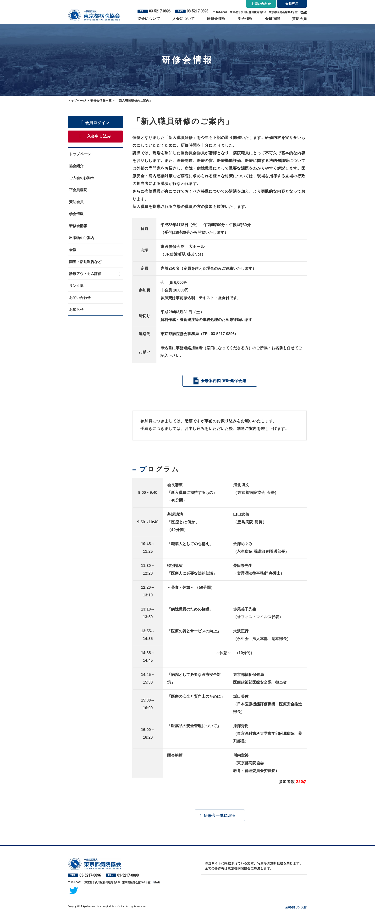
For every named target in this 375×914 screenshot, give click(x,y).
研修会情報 (216, 19)
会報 (72, 250)
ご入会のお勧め (81, 178)
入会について (183, 19)
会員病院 (272, 19)
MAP (304, 12)
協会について (149, 19)
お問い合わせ (80, 298)
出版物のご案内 (81, 238)
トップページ (77, 100)
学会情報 (245, 19)
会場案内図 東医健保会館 (223, 381)
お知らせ (76, 310)
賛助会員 (299, 19)
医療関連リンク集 (295, 907)
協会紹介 (76, 166)
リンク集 (76, 286)
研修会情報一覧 (100, 100)
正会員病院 (78, 190)
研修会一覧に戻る (220, 816)
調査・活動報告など (85, 262)
